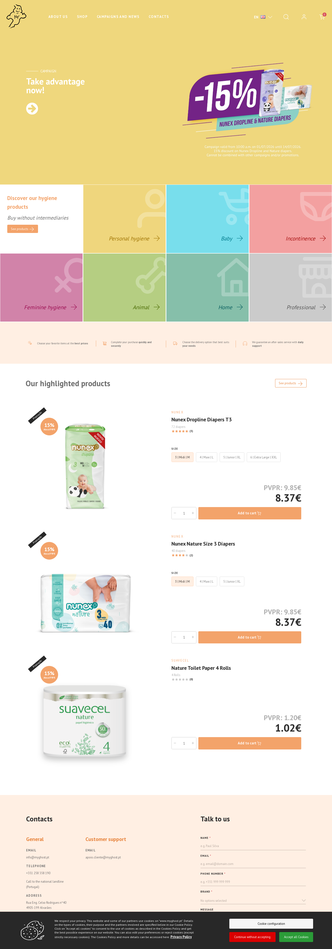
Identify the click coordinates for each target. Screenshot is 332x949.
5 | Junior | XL (231, 464)
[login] (304, 17)
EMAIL (206, 862)
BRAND (207, 898)
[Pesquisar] (286, 17)
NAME (206, 844)
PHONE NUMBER (213, 880)
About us (58, 16)
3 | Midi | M (182, 464)
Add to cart (250, 520)
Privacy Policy (180, 936)
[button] (253, 907)
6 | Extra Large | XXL (263, 464)
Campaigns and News (118, 16)
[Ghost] (16, 16)
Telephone (36, 872)
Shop (82, 16)
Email (31, 857)
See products (291, 390)
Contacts (159, 16)
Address (34, 902)
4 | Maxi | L (206, 464)
